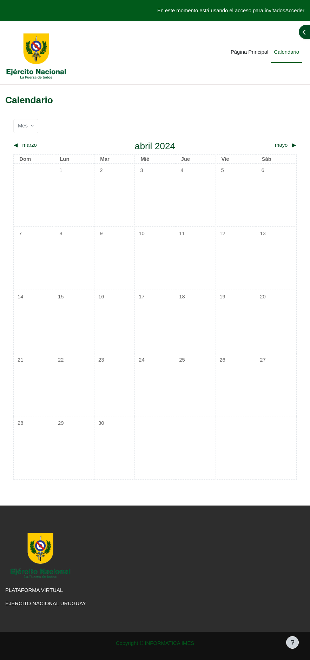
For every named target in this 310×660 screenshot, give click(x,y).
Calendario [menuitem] (286, 52)
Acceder (294, 10)
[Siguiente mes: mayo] (261, 145)
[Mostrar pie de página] (292, 642)
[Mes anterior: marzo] (48, 145)
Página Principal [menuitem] (249, 52)
